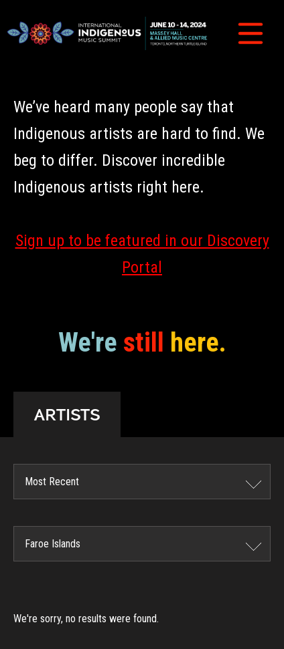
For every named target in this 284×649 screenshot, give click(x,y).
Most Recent (52, 481)
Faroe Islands (52, 543)
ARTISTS (66, 414)
